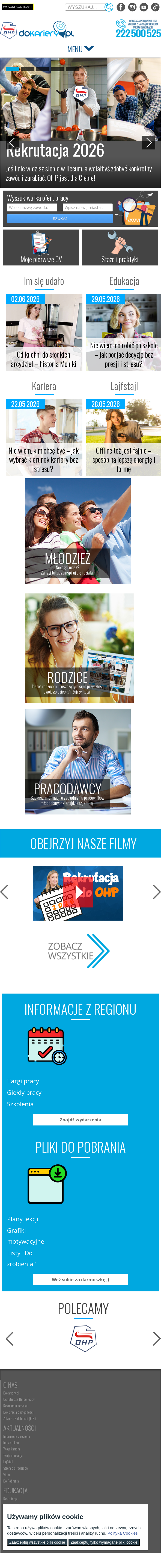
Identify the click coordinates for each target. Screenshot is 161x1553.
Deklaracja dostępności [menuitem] (18, 1323)
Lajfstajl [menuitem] (85, 1329)
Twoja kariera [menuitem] (88, 1316)
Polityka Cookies (123, 1533)
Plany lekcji (96, 1130)
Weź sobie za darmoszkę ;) (80, 1191)
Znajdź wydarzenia (80, 1077)
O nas (10, 1295)
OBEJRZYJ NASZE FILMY (83, 843)
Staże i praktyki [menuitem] (90, 1469)
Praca (88, 1358)
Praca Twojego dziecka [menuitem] (17, 1443)
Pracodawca (96, 1428)
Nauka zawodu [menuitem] (12, 1373)
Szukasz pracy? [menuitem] (90, 1373)
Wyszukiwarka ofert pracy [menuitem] (96, 1366)
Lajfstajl (121, 385)
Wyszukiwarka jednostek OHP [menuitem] (22, 1493)
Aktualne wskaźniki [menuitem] (92, 1404)
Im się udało (40, 280)
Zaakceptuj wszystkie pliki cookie (37, 1542)
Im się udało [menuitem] (87, 1310)
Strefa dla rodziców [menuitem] (92, 1336)
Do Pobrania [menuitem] (87, 1348)
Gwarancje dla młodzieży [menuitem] (95, 1392)
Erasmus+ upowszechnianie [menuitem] (20, 1385)
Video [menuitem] (83, 1342)
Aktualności (96, 1295)
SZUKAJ (60, 218)
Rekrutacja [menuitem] (10, 1366)
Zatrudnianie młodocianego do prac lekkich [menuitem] (108, 1456)
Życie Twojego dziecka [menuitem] (17, 1449)
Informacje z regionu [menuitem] (93, 1304)
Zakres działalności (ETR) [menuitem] (19, 1329)
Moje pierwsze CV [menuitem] (91, 1385)
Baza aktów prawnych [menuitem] (93, 1475)
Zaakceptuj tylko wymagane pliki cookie (104, 1542)
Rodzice (13, 1428)
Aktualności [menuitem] (87, 1437)
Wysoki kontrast (17, 7)
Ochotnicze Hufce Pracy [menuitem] (19, 1310)
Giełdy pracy (97, 1046)
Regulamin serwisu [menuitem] (15, 1316)
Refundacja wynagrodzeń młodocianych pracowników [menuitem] (114, 1449)
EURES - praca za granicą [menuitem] (95, 1398)
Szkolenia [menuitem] (9, 1379)
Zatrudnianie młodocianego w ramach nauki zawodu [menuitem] (113, 1443)
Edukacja (120, 280)
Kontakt (14, 1485)
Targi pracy (96, 1034)
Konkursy (93, 1485)
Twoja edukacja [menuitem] (89, 1323)
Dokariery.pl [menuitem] (11, 1304)
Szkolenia (93, 1057)
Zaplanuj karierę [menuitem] (90, 1379)
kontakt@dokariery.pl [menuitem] (17, 1499)
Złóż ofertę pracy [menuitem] (90, 1462)
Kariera (40, 385)
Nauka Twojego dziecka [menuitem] (18, 1437)
